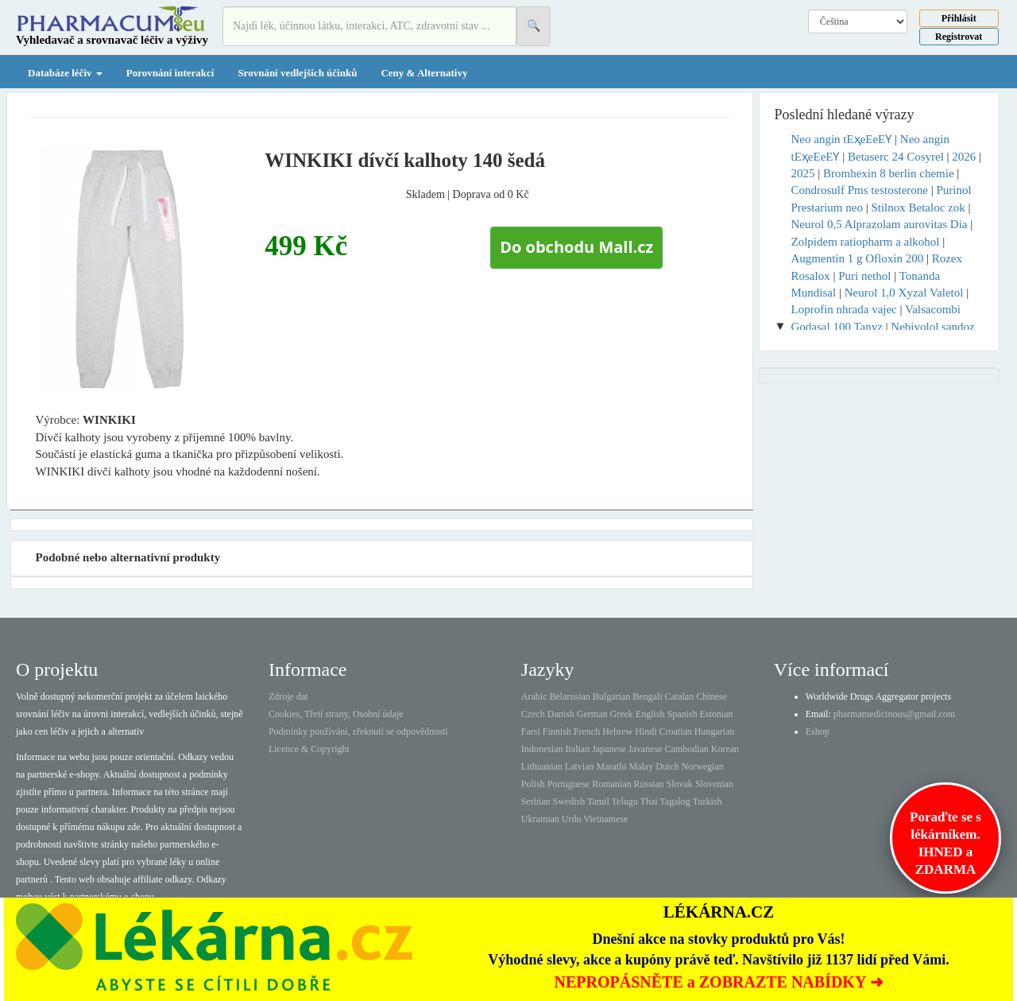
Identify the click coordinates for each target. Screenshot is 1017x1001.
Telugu (625, 801)
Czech (533, 714)
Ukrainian (540, 818)
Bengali (647, 696)
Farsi (530, 731)
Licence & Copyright (309, 749)
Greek (620, 714)
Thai (649, 801)
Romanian (611, 784)
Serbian (536, 801)
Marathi (611, 766)
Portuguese (568, 784)
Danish (560, 714)
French (587, 731)
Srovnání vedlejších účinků (297, 73)
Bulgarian (611, 696)
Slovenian (714, 784)
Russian (649, 784)
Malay (640, 766)
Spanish (682, 714)
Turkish (707, 801)
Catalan (679, 696)
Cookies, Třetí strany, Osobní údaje (336, 714)
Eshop (817, 731)
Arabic (534, 696)
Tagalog (674, 801)
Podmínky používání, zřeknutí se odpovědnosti (358, 731)
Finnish (557, 731)
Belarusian (570, 696)
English (650, 714)
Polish (533, 784)
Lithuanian (542, 766)
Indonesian (542, 749)
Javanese (645, 749)
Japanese (609, 749)
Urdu (572, 818)
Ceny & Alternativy (424, 73)
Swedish (569, 801)
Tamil (598, 801)
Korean (725, 749)
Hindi (645, 731)
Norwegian (702, 766)
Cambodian (686, 749)
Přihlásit (959, 18)
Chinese (711, 696)
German (592, 714)
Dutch (667, 766)
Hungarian (714, 731)
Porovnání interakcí (170, 73)
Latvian (579, 766)
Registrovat (958, 36)
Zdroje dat (288, 696)
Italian (578, 749)
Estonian (716, 714)
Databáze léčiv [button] (65, 73)
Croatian (675, 731)
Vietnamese (605, 818)
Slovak (680, 784)
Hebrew (617, 731)
